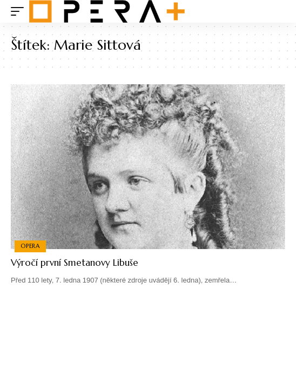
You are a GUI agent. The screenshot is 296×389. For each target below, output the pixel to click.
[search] (277, 11)
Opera (30, 246)
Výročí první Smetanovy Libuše (74, 263)
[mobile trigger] (20, 11)
